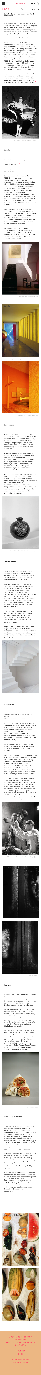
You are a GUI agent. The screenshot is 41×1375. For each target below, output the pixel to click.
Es (33, 3)
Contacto (20, 1345)
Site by (20, 1362)
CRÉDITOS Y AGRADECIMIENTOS (20, 1342)
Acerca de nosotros (20, 1337)
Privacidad (21, 1340)
